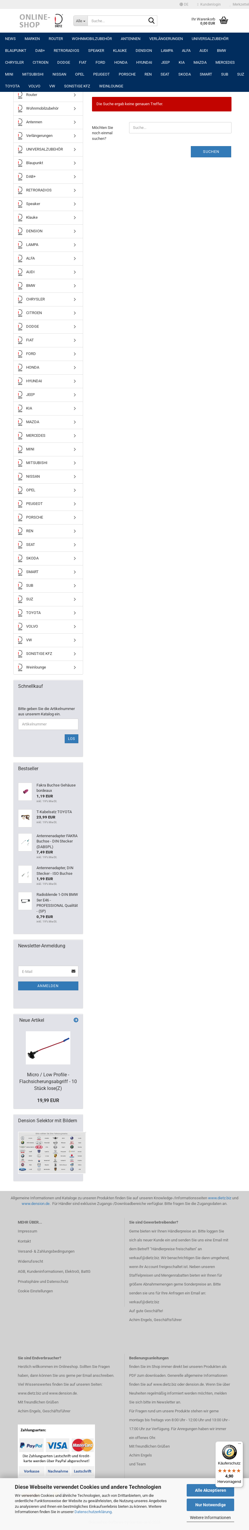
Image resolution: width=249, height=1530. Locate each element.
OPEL (79, 74)
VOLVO (34, 86)
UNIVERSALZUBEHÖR (210, 38)
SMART (206, 74)
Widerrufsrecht (30, 1261)
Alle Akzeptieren (210, 1490)
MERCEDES (225, 62)
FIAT (83, 62)
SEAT (165, 74)
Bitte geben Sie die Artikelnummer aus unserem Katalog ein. (46, 711)
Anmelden (48, 986)
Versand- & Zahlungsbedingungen (46, 1251)
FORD (100, 62)
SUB (224, 74)
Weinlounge (111, 86)
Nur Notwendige (210, 1504)
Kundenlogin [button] (209, 4)
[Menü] (239, 1445)
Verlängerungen (166, 38)
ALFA (186, 50)
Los (71, 739)
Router (56, 38)
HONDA (120, 62)
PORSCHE (127, 74)
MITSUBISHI (33, 74)
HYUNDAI (144, 62)
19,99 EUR (48, 1100)
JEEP (165, 62)
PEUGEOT (101, 74)
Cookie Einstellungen (35, 1291)
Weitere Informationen (210, 1517)
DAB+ (40, 50)
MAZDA (200, 62)
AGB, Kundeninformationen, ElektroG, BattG (54, 1271)
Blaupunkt (15, 50)
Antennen (130, 38)
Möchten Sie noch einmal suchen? (102, 133)
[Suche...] (80, 20)
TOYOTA (12, 86)
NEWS (10, 38)
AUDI (203, 50)
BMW (221, 50)
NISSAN (59, 74)
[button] (184, 4)
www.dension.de (36, 1203)
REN (148, 74)
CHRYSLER (14, 62)
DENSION (144, 50)
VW (52, 86)
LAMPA (167, 50)
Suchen (211, 151)
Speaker (96, 50)
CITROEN (40, 62)
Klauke (120, 50)
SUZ (240, 74)
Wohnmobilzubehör (92, 38)
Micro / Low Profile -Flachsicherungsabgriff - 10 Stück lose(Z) (48, 1081)
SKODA (184, 74)
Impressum (27, 1231)
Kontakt (24, 1241)
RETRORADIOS (66, 50)
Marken (32, 38)
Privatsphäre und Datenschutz (43, 1281)
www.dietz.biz (219, 1198)
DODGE (63, 62)
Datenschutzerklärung (93, 1512)
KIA (182, 62)
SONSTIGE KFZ (77, 86)
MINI (9, 74)
